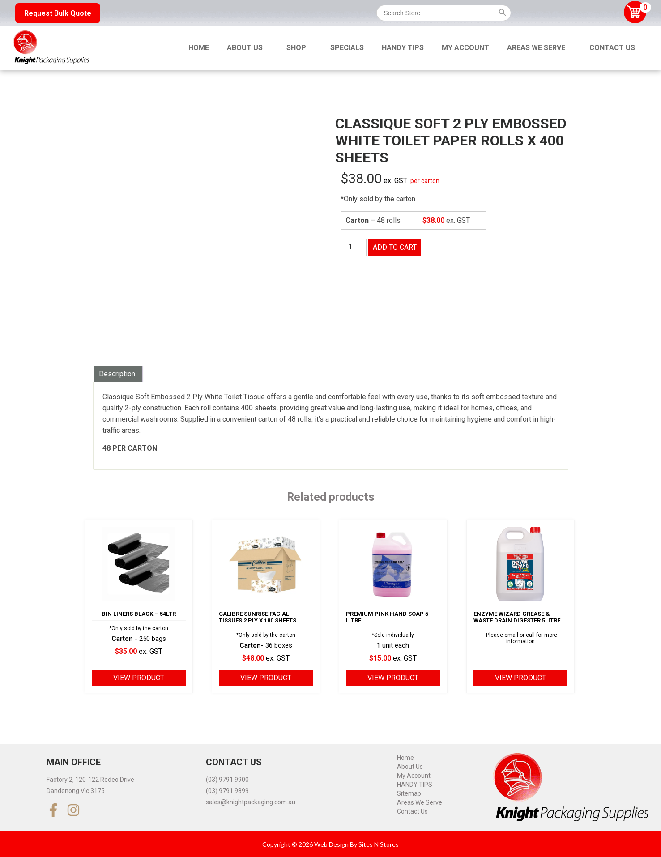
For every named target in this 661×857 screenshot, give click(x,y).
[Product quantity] (354, 247)
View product (138, 678)
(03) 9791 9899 (227, 790)
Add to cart (395, 247)
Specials (347, 47)
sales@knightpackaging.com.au (250, 802)
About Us (245, 47)
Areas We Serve (536, 47)
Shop (296, 47)
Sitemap (409, 793)
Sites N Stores (378, 844)
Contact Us (612, 47)
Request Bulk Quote (57, 13)
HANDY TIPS (403, 47)
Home (198, 47)
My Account (465, 47)
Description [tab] (117, 374)
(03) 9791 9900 (227, 779)
